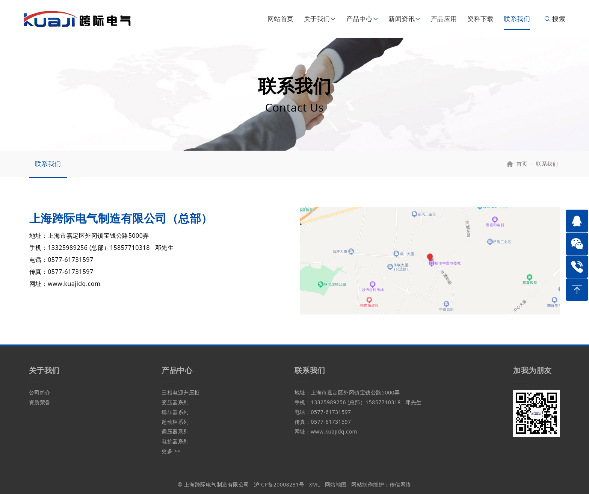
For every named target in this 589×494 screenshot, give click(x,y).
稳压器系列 (175, 411)
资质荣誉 (40, 402)
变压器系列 (175, 402)
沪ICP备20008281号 (279, 484)
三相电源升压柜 (181, 392)
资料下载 (480, 18)
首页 (522, 163)
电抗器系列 (175, 441)
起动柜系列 (175, 421)
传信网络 (400, 484)
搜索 (554, 18)
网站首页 (280, 18)
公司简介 (40, 392)
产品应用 (444, 18)
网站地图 (336, 484)
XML (314, 484)
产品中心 (359, 18)
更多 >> (171, 451)
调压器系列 (175, 431)
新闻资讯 (401, 18)
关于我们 (317, 18)
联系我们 (517, 18)
